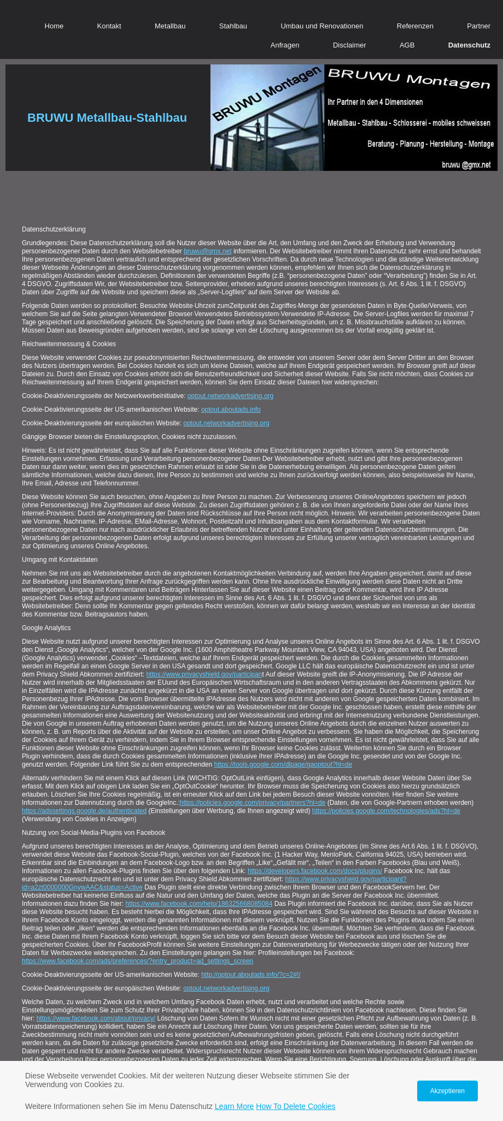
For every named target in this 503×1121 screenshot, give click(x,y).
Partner (478, 26)
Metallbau (170, 26)
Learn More (234, 1106)
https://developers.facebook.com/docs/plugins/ (315, 871)
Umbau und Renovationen (321, 26)
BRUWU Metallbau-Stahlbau (107, 117)
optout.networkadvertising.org (230, 396)
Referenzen (415, 26)
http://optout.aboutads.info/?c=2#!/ (251, 974)
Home (54, 26)
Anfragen (285, 45)
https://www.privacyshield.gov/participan (204, 674)
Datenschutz (469, 45)
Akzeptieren (447, 1091)
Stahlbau (233, 26)
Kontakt (109, 26)
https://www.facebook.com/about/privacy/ (96, 1018)
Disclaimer (349, 45)
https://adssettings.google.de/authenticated (84, 811)
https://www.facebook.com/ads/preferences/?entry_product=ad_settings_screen (137, 961)
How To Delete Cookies (295, 1106)
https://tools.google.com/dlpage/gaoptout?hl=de (283, 764)
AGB (407, 45)
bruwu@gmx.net (208, 251)
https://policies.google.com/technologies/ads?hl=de (386, 811)
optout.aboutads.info (231, 409)
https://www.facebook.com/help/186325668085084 (198, 904)
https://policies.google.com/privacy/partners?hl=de (252, 802)
